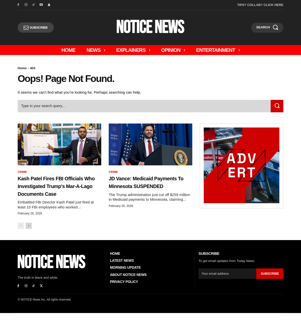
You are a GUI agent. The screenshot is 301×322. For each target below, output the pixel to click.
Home (22, 68)
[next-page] (29, 235)
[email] (227, 282)
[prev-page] (21, 235)
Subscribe (269, 282)
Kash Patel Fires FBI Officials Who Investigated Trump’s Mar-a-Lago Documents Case (59, 190)
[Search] (276, 107)
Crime (22, 173)
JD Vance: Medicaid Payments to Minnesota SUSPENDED (147, 186)
